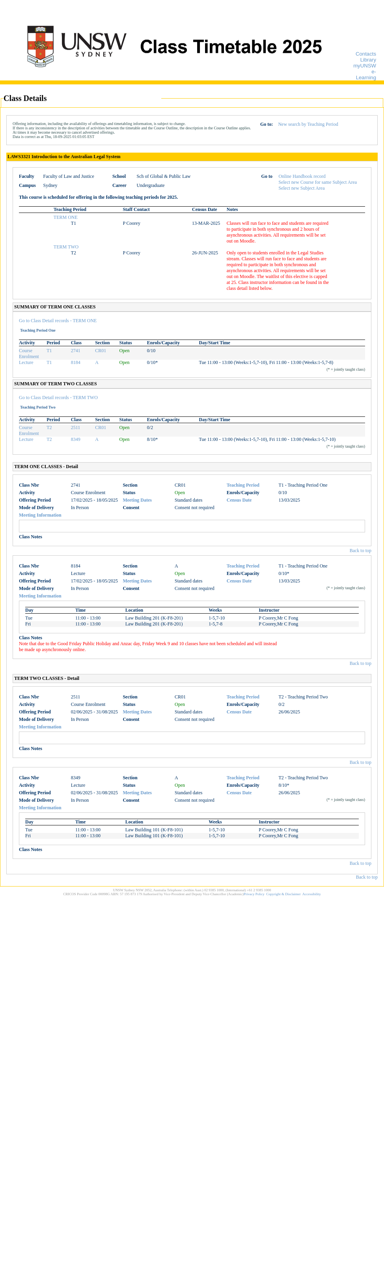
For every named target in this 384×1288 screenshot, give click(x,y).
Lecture (26, 362)
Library (368, 60)
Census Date (239, 500)
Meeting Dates (137, 500)
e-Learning (366, 74)
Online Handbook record (302, 176)
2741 (75, 350)
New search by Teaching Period (308, 124)
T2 (49, 427)
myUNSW (364, 66)
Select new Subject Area (302, 188)
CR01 (100, 350)
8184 (75, 362)
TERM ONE (66, 217)
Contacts (366, 54)
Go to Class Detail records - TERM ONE (58, 320)
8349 (75, 439)
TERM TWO (66, 247)
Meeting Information (40, 515)
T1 (49, 350)
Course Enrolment (29, 353)
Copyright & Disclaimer (283, 894)
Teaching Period (243, 485)
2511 (75, 427)
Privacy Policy (254, 894)
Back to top (360, 550)
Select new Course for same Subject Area (318, 182)
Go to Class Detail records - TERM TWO (58, 397)
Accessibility (311, 894)
